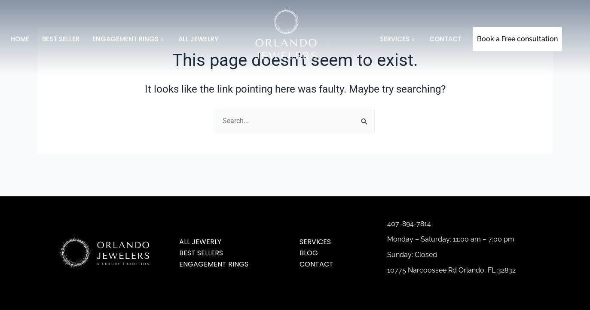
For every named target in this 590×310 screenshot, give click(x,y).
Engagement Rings (127, 39)
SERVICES (397, 39)
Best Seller (60, 38)
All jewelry (198, 38)
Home (20, 38)
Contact (445, 38)
